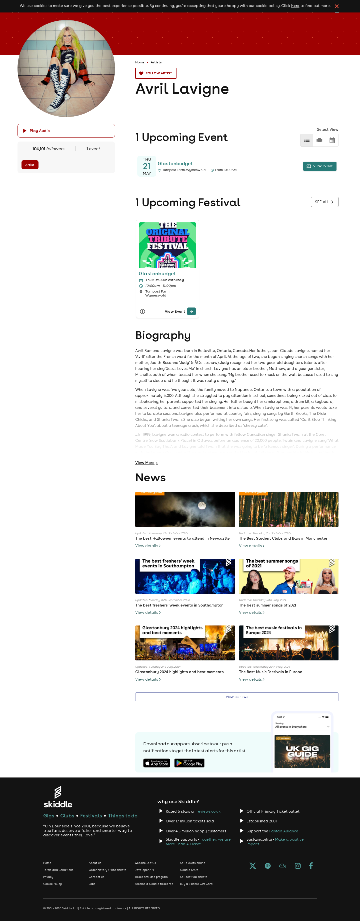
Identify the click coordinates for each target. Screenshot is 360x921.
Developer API (144, 870)
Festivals (91, 815)
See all (324, 202)
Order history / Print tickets (107, 870)
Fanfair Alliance (283, 831)
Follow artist (156, 73)
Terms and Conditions (58, 870)
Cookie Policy (52, 884)
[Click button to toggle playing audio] (66, 130)
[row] (319, 140)
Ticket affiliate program (151, 877)
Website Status (145, 863)
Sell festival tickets (193, 877)
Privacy (48, 877)
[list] (306, 140)
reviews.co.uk (208, 811)
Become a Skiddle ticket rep (153, 884)
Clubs (67, 815)
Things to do (123, 815)
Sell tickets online (192, 863)
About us (95, 863)
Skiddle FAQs (189, 870)
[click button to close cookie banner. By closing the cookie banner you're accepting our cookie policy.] (336, 6)
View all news (237, 697)
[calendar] (332, 140)
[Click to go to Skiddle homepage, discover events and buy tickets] (57, 796)
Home (139, 62)
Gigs (48, 815)
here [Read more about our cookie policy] (295, 5)
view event (319, 166)
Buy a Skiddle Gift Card (196, 884)
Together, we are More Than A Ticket (198, 841)
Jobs (92, 884)
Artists (156, 62)
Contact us (96, 877)
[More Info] (143, 311)
